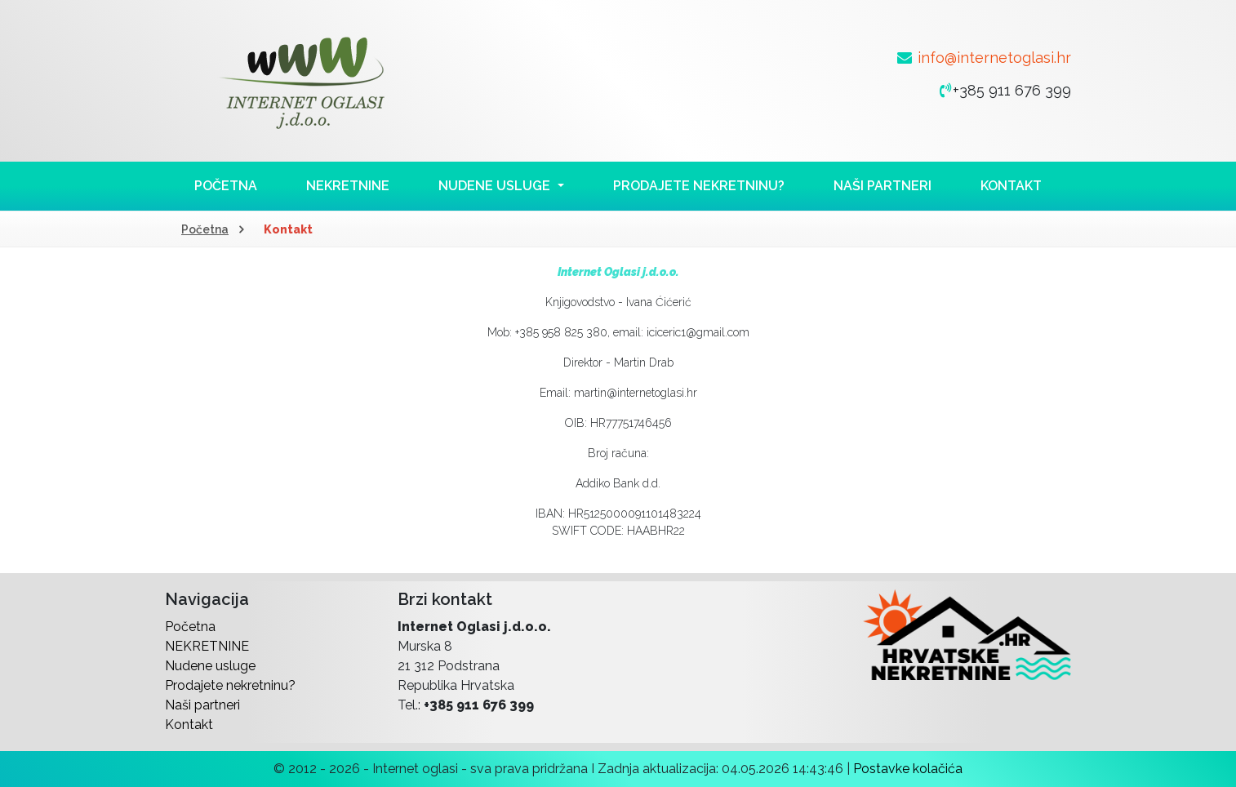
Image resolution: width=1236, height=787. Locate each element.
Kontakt (1011, 185)
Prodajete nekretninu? (699, 185)
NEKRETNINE (347, 185)
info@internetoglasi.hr (994, 57)
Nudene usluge (210, 666)
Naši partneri (882, 185)
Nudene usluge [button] (496, 185)
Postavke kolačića (908, 768)
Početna (225, 185)
